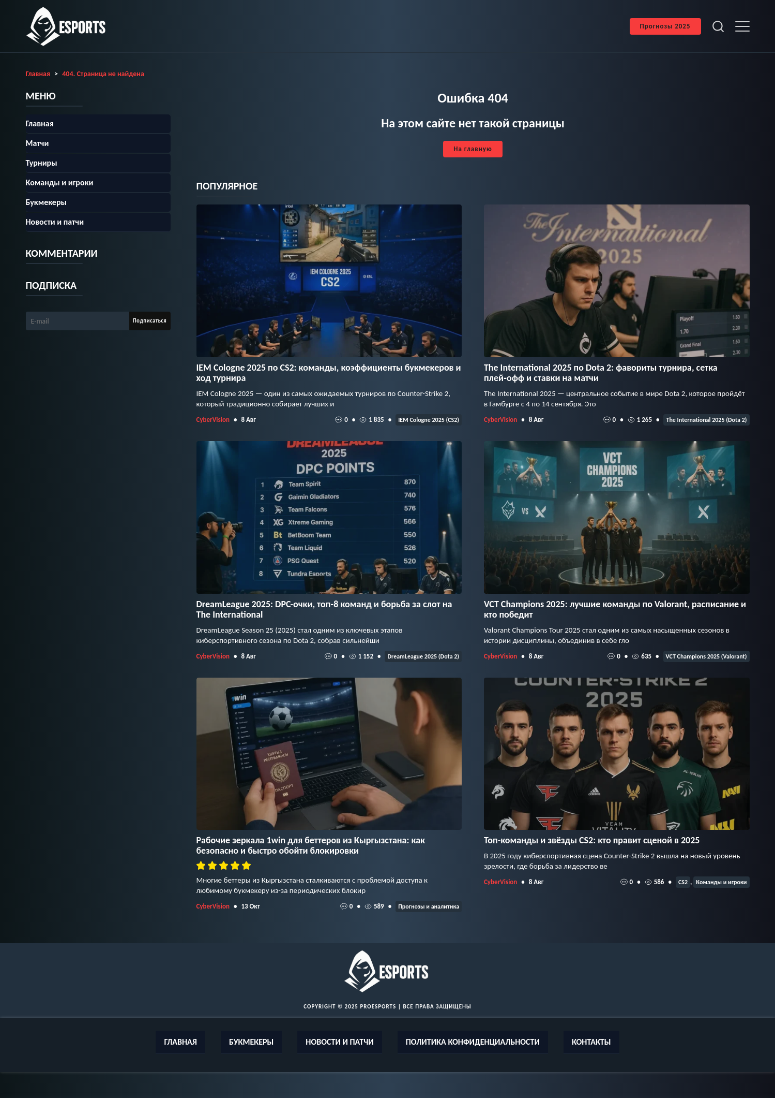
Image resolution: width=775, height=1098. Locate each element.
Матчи (37, 143)
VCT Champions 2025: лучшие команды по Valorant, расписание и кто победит (615, 609)
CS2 (683, 882)
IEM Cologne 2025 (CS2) (428, 419)
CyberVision (213, 419)
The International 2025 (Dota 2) (706, 419)
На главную (472, 149)
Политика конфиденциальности (473, 1042)
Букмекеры (46, 202)
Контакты (591, 1042)
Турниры (41, 163)
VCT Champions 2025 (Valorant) (706, 656)
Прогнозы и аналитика (428, 906)
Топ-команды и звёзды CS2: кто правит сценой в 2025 (592, 840)
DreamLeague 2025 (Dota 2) (423, 656)
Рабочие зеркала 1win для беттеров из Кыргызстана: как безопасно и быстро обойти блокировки (310, 845)
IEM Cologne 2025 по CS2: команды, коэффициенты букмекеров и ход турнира (328, 373)
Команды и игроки (721, 882)
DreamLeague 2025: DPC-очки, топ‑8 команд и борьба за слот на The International (324, 609)
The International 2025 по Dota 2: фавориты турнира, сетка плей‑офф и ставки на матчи (601, 373)
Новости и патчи (55, 222)
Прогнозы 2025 (665, 26)
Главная (40, 123)
